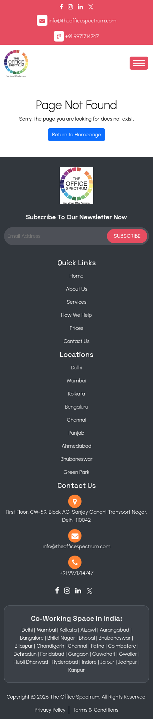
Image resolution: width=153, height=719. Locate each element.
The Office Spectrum (75, 697)
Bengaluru (76, 407)
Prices (77, 328)
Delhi (76, 367)
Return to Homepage (76, 134)
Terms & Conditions (95, 710)
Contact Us (76, 341)
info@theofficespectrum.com (83, 20)
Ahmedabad (76, 446)
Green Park (76, 472)
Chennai (76, 420)
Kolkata (76, 393)
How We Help (76, 315)
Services (76, 302)
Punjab (76, 433)
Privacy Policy (50, 710)
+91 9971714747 (82, 36)
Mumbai (76, 380)
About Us (76, 289)
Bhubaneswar (76, 459)
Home (76, 276)
